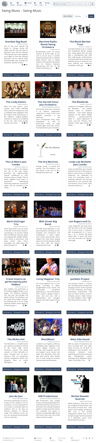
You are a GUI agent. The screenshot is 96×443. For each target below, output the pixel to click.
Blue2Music (48, 339)
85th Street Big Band (48, 223)
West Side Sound (80, 339)
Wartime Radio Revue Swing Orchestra (48, 44)
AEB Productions (48, 396)
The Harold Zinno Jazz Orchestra (48, 103)
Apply (91, 16)
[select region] (61, 4)
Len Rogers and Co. (80, 221)
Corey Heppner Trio (48, 278)
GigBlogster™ (75, 439)
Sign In (47, 4)
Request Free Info (21, 75)
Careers (52, 439)
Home (12, 4)
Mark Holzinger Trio (16, 223)
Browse (19, 4)
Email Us (8, 75)
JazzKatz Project (79, 278)
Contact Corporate (38, 439)
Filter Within (67, 16)
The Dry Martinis (48, 161)
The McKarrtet (16, 339)
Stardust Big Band (16, 41)
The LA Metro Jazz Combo (15, 163)
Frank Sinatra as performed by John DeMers (16, 281)
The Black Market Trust (80, 43)
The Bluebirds (80, 101)
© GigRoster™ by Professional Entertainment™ (13, 439)
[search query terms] (80, 4)
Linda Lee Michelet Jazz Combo (80, 163)
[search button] (92, 4)
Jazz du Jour (16, 396)
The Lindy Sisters (16, 101)
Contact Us (28, 4)
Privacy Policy (62, 439)
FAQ (35, 4)
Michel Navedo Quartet (80, 397)
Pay (41, 4)
